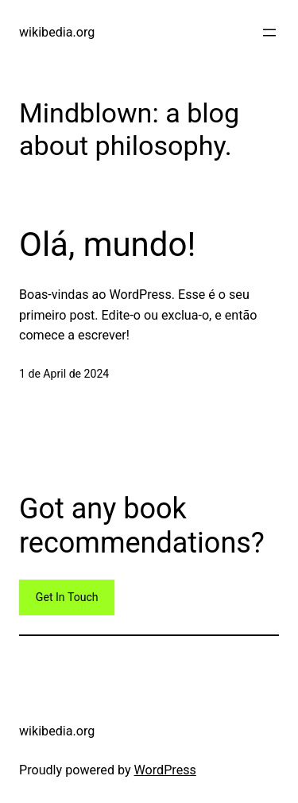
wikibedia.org (57, 32)
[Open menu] (269, 32)
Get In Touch (67, 597)
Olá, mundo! (107, 244)
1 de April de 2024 (64, 373)
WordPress (165, 770)
